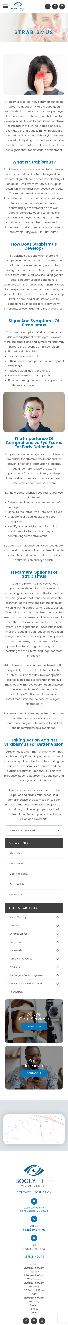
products (14, 967)
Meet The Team (18, 874)
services (14, 925)
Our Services (16, 863)
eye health (15, 950)
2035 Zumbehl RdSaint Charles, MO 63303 (34, 1217)
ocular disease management (26, 983)
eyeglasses (15, 942)
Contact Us (15, 894)
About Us (14, 853)
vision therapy (17, 917)
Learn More (34, 1026)
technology (16, 992)
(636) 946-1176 (34, 1237)
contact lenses (18, 933)
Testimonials (16, 884)
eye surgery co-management (26, 975)
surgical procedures (20, 958)
